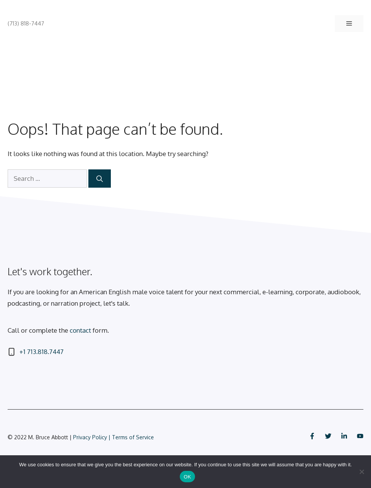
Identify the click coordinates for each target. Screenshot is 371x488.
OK (187, 477)
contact (80, 330)
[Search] (99, 178)
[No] (361, 471)
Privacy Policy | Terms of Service (113, 437)
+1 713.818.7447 (41, 352)
